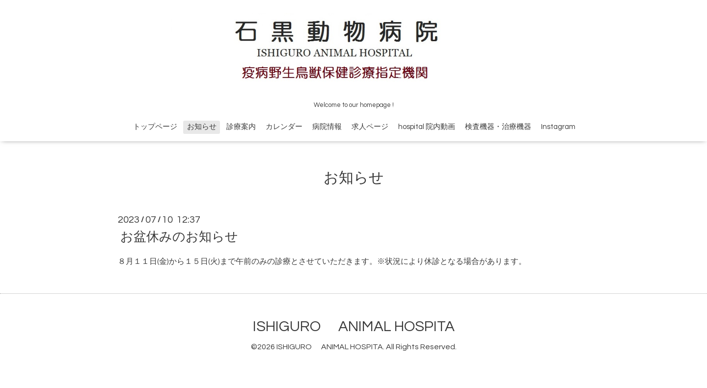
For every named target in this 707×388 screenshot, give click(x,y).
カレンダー (284, 126)
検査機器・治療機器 (498, 126)
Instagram (558, 126)
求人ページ (370, 126)
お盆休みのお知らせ (179, 237)
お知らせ (202, 126)
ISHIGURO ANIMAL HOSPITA (354, 326)
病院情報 (327, 126)
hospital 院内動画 (426, 126)
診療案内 (241, 126)
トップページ (155, 126)
